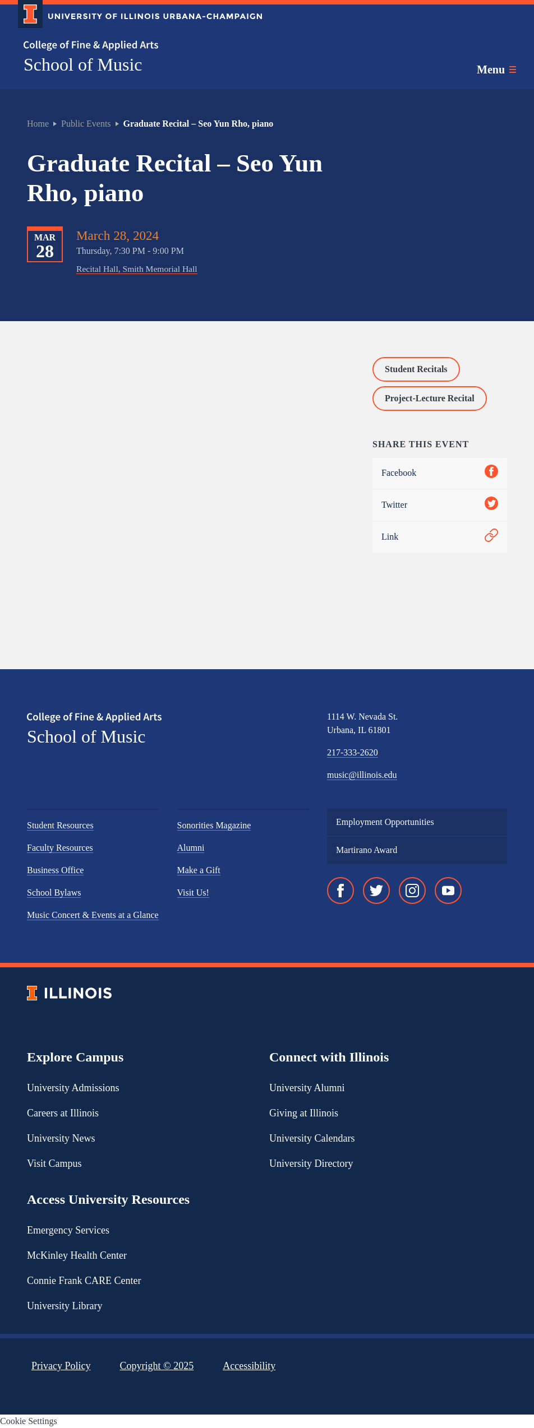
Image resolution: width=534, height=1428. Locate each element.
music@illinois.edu (362, 775)
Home (38, 123)
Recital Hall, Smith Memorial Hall (136, 268)
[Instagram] (412, 890)
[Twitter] (376, 890)
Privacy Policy (61, 1365)
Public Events (86, 123)
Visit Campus (54, 1163)
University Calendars (312, 1138)
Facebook (439, 473)
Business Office (55, 870)
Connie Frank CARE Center (84, 1280)
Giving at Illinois (303, 1113)
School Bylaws (54, 892)
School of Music (83, 64)
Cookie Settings (28, 1421)
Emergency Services (68, 1230)
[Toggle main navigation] (496, 69)
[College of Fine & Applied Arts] (136, 45)
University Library (64, 1305)
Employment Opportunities (385, 822)
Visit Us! (193, 892)
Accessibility (249, 1365)
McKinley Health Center (77, 1255)
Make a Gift (198, 870)
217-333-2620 (352, 752)
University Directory (311, 1163)
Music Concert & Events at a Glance (93, 915)
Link (439, 537)
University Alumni (307, 1087)
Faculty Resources (60, 847)
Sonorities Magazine (214, 825)
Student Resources (60, 825)
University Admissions (73, 1087)
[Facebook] (340, 890)
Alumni (191, 847)
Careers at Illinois (63, 1113)
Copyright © (157, 1365)
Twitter (439, 505)
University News (61, 1138)
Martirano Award (366, 850)
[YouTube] (448, 890)
